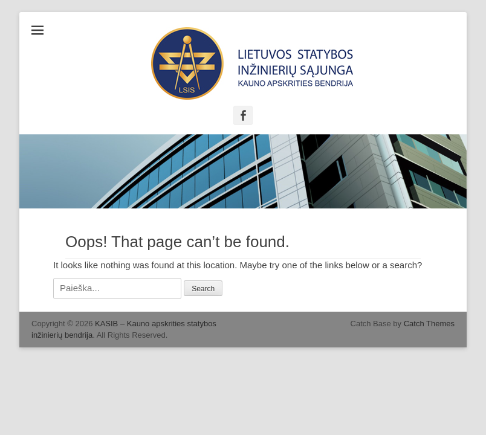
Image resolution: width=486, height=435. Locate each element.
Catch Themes (429, 323)
